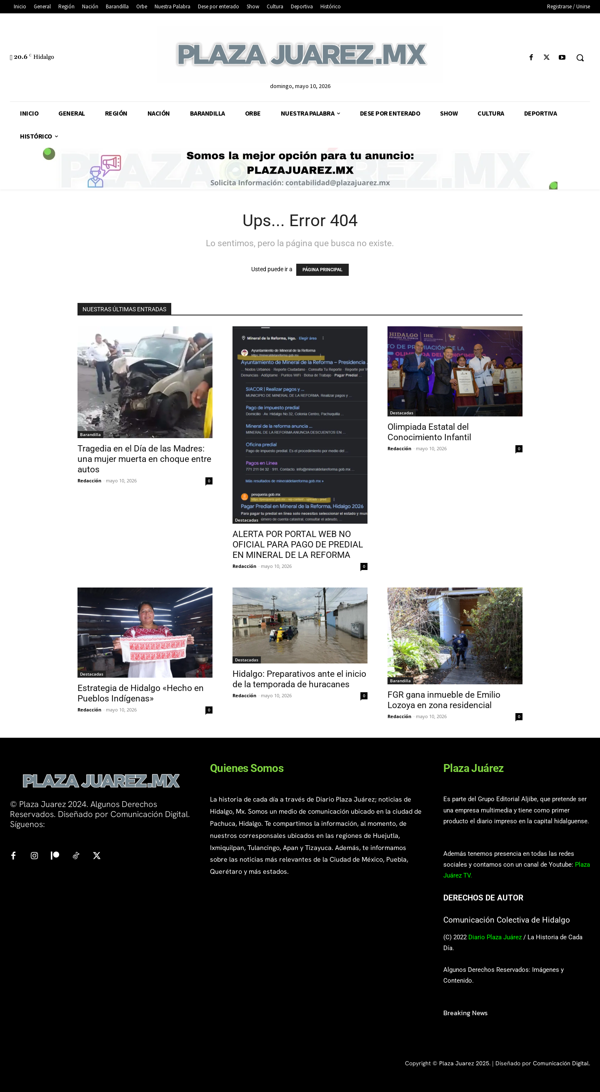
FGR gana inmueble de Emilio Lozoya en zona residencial (444, 700)
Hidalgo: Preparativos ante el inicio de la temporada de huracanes (299, 679)
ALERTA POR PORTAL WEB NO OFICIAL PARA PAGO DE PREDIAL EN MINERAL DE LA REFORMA (297, 544)
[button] (580, 58)
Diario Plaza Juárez (495, 937)
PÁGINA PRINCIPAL (322, 269)
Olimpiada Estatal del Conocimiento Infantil (429, 432)
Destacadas (246, 520)
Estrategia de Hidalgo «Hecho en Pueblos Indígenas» (141, 693)
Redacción (89, 480)
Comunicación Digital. (561, 1063)
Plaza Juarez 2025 (464, 1063)
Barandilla (90, 434)
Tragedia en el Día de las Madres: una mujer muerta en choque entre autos (144, 459)
